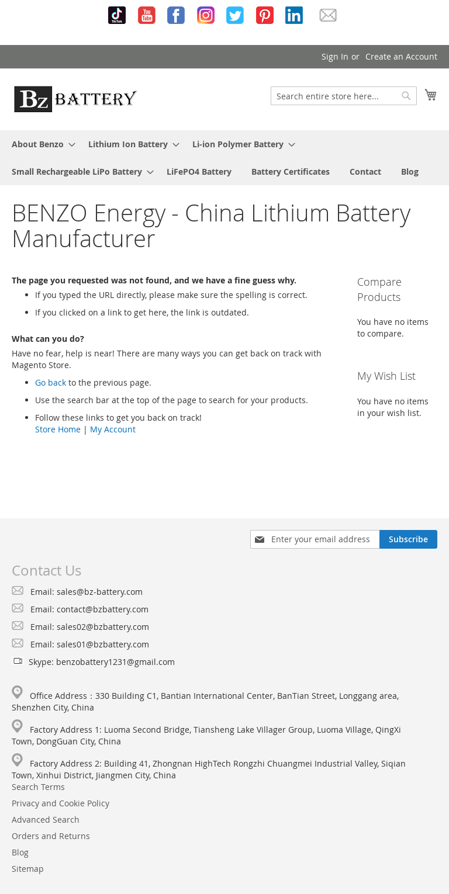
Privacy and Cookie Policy (60, 803)
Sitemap (28, 868)
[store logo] (75, 99)
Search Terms (38, 786)
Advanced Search (46, 819)
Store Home (58, 429)
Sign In (335, 56)
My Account (113, 429)
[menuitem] (40, 144)
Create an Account (401, 56)
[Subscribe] (408, 539)
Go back (50, 382)
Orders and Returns (51, 835)
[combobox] (344, 95)
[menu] (224, 157)
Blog (20, 852)
